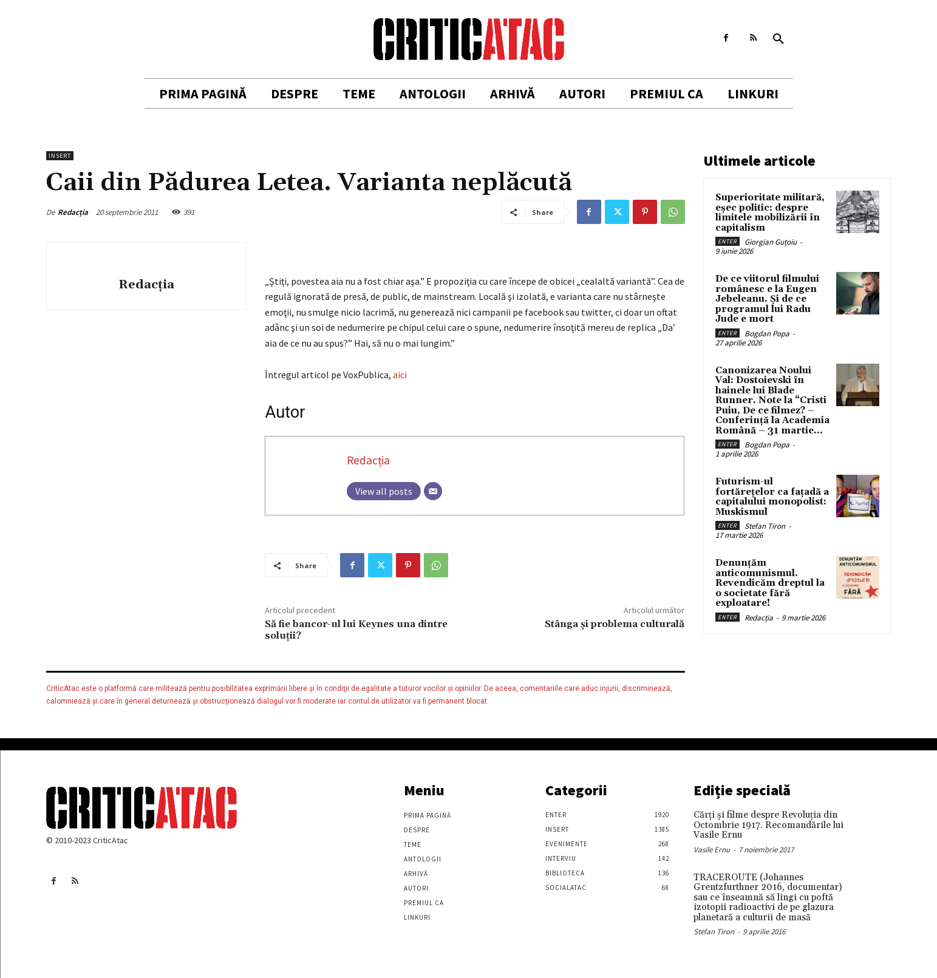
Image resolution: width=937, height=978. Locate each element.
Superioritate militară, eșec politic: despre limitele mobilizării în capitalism (770, 213)
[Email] (433, 491)
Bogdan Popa (766, 333)
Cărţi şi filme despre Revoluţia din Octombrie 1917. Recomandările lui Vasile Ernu (768, 825)
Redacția (73, 212)
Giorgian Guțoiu (770, 242)
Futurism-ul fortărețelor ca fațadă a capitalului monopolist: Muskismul (772, 497)
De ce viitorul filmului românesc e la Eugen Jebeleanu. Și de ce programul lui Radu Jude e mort (767, 299)
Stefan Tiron (764, 526)
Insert (59, 155)
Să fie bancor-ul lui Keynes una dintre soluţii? (356, 630)
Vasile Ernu (711, 849)
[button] (778, 39)
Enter (727, 241)
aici (400, 374)
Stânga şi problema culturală (614, 624)
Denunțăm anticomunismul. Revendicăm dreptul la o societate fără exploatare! (770, 583)
